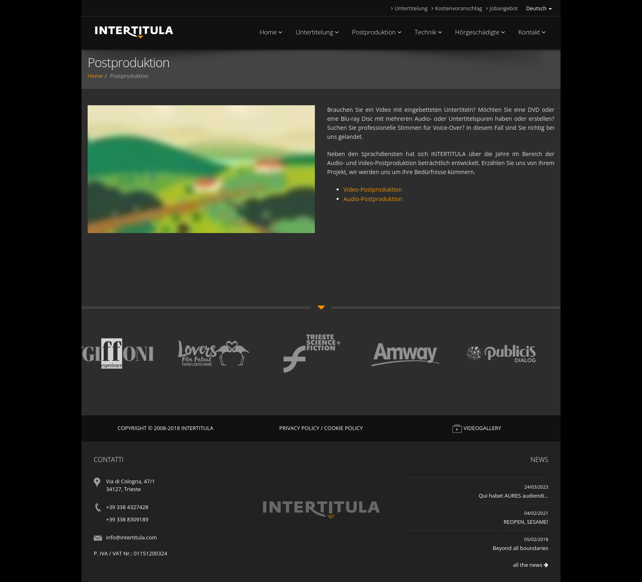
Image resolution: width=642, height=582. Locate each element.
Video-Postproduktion (373, 189)
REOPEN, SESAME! (526, 521)
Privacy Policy (299, 428)
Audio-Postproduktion (373, 199)
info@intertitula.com (131, 537)
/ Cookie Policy (342, 428)
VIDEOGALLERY (476, 428)
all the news (530, 564)
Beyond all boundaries (520, 548)
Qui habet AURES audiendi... (513, 495)
